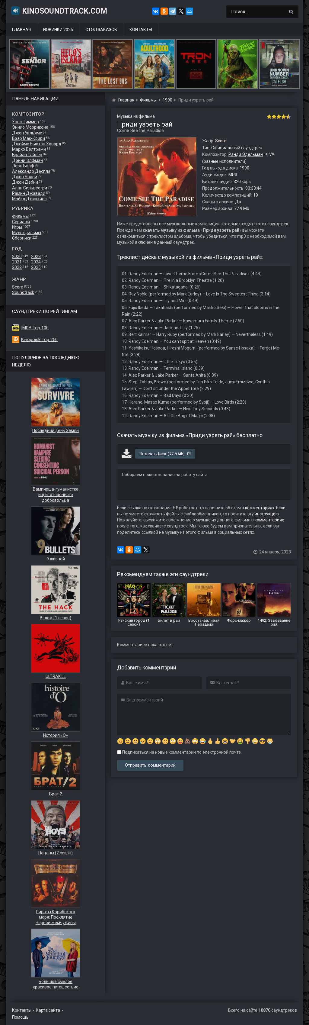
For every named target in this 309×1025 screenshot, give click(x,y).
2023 (36, 256)
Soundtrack (23, 292)
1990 (244, 168)
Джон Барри (24, 176)
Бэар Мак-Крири (28, 138)
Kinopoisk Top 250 (39, 339)
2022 (17, 267)
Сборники (21, 238)
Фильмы (20, 216)
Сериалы (21, 221)
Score (17, 287)
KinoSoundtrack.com (59, 10)
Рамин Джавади (28, 193)
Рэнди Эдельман (245, 154)
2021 (17, 261)
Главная (21, 29)
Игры (17, 227)
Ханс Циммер (25, 121)
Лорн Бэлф (23, 165)
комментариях (259, 507)
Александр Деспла (31, 171)
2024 (36, 261)
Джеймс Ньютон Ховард (36, 143)
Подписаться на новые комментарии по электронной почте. (179, 752)
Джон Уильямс (27, 133)
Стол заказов (101, 29)
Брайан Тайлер (27, 154)
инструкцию (267, 513)
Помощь (20, 1017)
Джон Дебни (25, 182)
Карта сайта (48, 1010)
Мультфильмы (26, 232)
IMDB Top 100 (35, 327)
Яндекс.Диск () (165, 453)
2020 (17, 256)
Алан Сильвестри (29, 187)
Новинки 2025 (58, 29)
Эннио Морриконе (30, 127)
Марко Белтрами (29, 149)
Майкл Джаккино (29, 198)
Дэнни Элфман (27, 160)
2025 (36, 267)
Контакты (140, 29)
